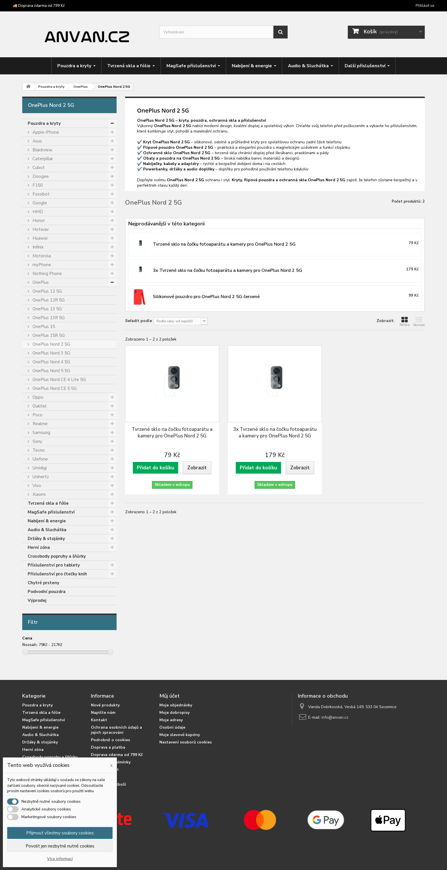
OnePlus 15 (43, 326)
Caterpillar (42, 159)
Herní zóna (39, 547)
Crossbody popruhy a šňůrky (57, 556)
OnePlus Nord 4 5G (50, 362)
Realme (39, 424)
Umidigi (39, 468)
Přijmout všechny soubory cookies (60, 833)
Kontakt (99, 720)
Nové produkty (105, 705)
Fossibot (40, 194)
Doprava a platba (108, 747)
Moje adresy (171, 720)
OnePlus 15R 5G (48, 335)
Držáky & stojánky (46, 538)
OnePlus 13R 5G (48, 318)
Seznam (419, 321)
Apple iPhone (45, 132)
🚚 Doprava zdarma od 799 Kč (39, 5)
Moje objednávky (175, 705)
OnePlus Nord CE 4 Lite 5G (58, 379)
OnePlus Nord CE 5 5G (54, 388)
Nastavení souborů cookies (185, 742)
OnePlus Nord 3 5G (50, 353)
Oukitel (38, 406)
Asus (36, 141)
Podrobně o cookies (110, 740)
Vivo (36, 485)
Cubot (38, 167)
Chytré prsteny (43, 583)
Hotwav (40, 229)
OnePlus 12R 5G (48, 300)
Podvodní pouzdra (47, 591)
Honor (38, 220)
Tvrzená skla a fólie (48, 503)
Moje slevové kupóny (179, 734)
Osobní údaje (172, 727)
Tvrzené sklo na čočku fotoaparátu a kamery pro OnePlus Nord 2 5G (172, 432)
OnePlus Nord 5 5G (50, 371)
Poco (36, 415)
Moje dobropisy (174, 712)
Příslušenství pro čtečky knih (57, 574)
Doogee (40, 176)
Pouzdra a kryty (44, 123)
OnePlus (40, 282)
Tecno (38, 450)
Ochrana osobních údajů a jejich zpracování (116, 730)
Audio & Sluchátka (47, 530)
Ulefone (39, 459)
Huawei (39, 238)
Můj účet (169, 695)
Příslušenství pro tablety (54, 565)
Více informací (60, 858)
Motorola (41, 256)
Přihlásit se (425, 5)
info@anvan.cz (335, 717)
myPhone (41, 265)
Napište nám (103, 712)
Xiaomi (38, 494)
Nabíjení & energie (47, 521)
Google (39, 203)
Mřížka (405, 321)
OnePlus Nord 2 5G (50, 344)
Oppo (37, 397)
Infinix (37, 247)
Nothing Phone (46, 273)
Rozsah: (30, 644)
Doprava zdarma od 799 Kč (117, 754)
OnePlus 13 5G (46, 309)
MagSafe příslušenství (51, 512)
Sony (36, 441)
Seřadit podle (138, 320)
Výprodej (37, 600)
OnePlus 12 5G (46, 291)
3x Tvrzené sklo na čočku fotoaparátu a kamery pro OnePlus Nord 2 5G (275, 432)
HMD (37, 212)
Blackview (41, 150)
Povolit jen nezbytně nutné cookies (60, 846)
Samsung (40, 432)
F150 (37, 185)
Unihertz (40, 477)
